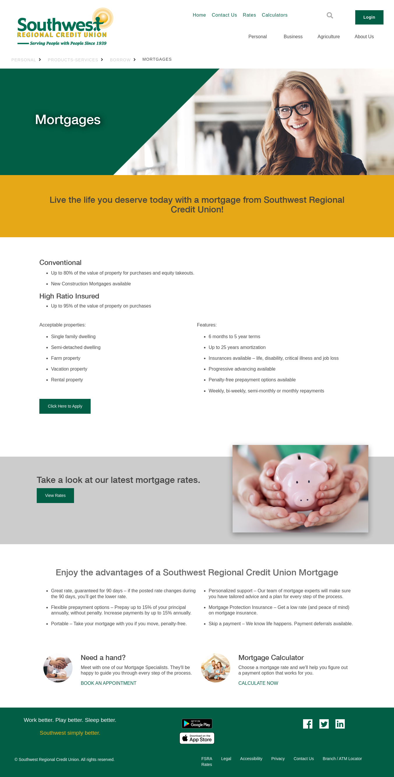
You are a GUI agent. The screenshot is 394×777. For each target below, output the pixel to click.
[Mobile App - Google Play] (197, 723)
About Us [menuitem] (364, 36)
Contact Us (224, 15)
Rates (249, 15)
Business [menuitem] (293, 36)
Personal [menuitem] (257, 36)
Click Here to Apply (65, 406)
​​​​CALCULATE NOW (258, 683)
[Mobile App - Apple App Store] (197, 738)
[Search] (330, 15)
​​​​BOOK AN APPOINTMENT (108, 683)
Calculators (275, 15)
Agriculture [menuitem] (329, 36)
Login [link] (369, 17)
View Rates (55, 495)
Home (199, 15)
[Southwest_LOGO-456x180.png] (88, 27)
